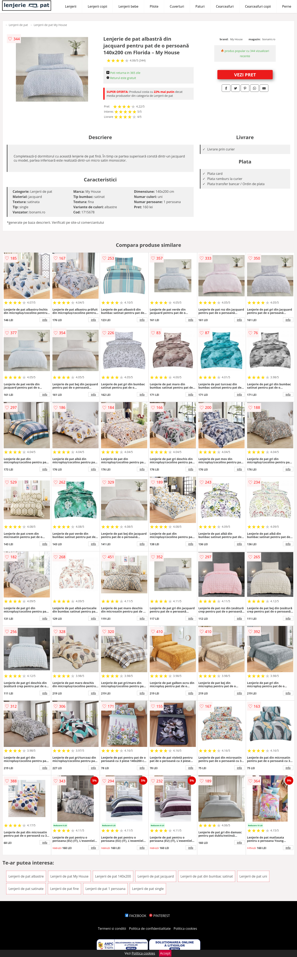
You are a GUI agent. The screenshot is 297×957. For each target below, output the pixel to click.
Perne (286, 6)
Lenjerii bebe (128, 6)
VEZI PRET (245, 74)
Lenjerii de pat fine (64, 888)
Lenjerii (71, 6)
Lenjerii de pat (18, 25)
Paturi (200, 6)
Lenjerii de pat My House (50, 25)
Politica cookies (185, 928)
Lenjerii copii (97, 6)
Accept (165, 953)
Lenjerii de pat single (148, 888)
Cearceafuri (225, 6)
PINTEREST (159, 915)
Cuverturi (177, 6)
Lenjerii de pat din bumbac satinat (206, 876)
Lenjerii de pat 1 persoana (105, 888)
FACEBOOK (135, 915)
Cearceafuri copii (258, 6)
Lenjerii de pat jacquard (156, 876)
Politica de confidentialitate (150, 928)
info (44, 320)
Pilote (154, 6)
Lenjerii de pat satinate (26, 888)
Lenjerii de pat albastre (26, 876)
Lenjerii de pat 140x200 (113, 876)
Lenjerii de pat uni (253, 876)
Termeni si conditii (112, 928)
